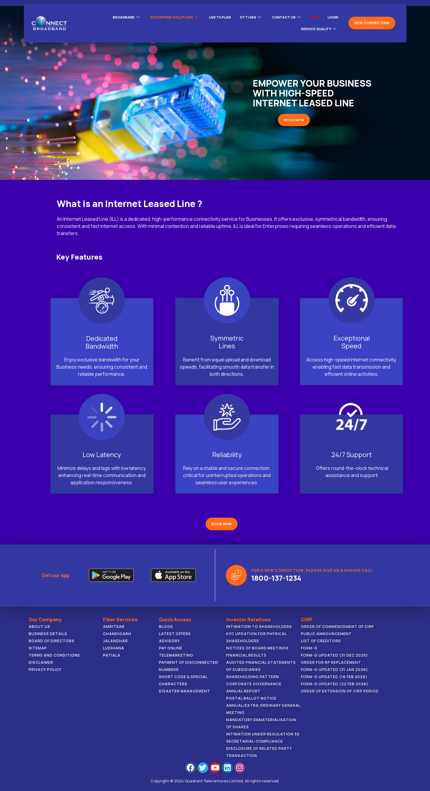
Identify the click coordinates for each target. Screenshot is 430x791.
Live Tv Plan (213, 15)
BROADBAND (114, 15)
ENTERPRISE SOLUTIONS (164, 15)
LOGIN (332, 15)
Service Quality (317, 22)
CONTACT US (282, 15)
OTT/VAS (245, 15)
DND (313, 15)
